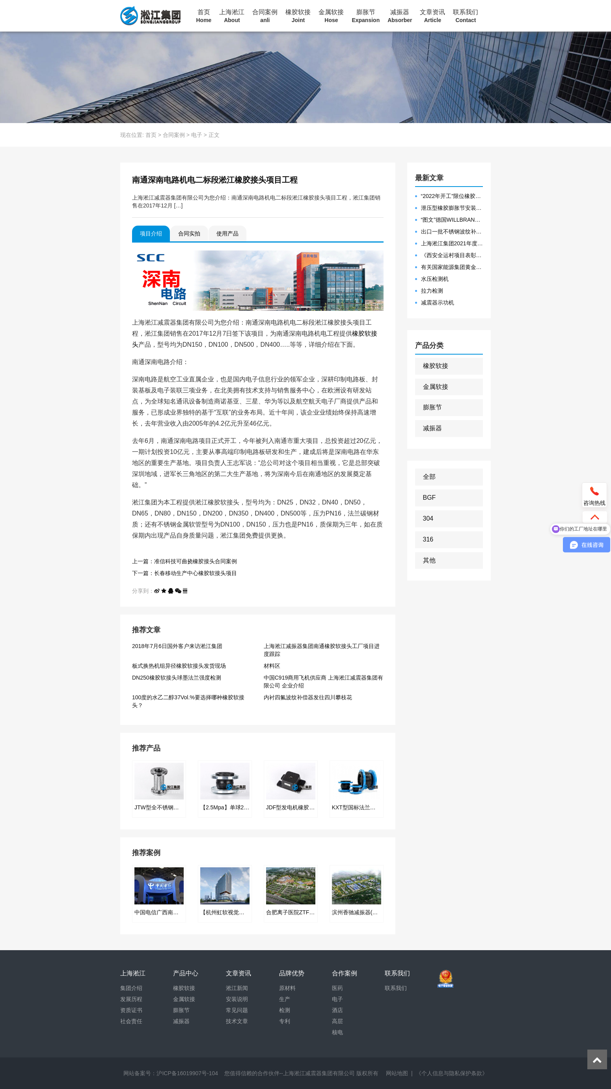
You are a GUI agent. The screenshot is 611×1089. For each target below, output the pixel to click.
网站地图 (397, 1073)
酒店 (337, 1010)
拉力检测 (432, 291)
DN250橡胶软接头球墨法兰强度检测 (176, 677)
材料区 (272, 666)
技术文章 (237, 1021)
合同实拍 (189, 233)
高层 (337, 1021)
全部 (429, 476)
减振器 (399, 16)
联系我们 (465, 16)
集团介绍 (131, 988)
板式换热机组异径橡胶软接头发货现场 (179, 666)
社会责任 (131, 1021)
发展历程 (131, 999)
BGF (429, 497)
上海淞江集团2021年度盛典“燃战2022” (452, 243)
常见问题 (237, 1010)
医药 (337, 988)
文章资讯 (432, 16)
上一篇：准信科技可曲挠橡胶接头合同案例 (184, 561)
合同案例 (265, 16)
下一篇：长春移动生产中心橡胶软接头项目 (184, 573)
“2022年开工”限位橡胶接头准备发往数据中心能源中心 (452, 196)
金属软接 (331, 16)
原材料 (287, 988)
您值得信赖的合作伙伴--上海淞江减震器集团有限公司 (289, 1073)
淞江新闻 (237, 988)
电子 (196, 135)
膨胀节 (366, 16)
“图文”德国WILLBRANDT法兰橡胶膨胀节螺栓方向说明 (452, 220)
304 (428, 518)
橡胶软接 (298, 16)
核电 (337, 1032)
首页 (204, 16)
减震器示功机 (437, 302)
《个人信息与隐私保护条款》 (452, 1073)
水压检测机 (435, 279)
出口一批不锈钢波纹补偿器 (452, 231)
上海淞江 (231, 16)
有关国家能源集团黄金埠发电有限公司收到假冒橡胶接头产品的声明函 (452, 267)
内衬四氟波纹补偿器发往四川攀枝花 (308, 697)
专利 (284, 1021)
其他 (429, 560)
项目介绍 (151, 233)
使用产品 (227, 233)
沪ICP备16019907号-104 (187, 1073)
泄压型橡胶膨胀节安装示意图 (452, 208)
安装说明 (237, 999)
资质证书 (131, 1010)
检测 (284, 1010)
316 (428, 539)
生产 (284, 999)
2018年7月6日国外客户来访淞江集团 (177, 646)
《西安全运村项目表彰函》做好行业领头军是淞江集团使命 (452, 255)
